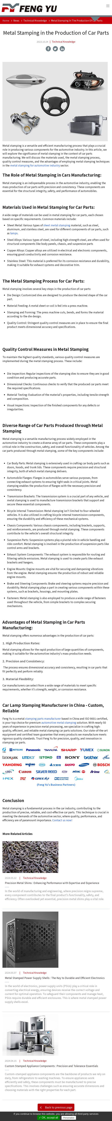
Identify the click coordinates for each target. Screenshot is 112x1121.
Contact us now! (62, 820)
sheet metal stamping (56, 225)
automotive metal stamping (58, 722)
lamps (14, 233)
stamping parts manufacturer (43, 718)
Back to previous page (55, 1107)
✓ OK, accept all (48, 1117)
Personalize (68, 1118)
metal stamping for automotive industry (35, 165)
